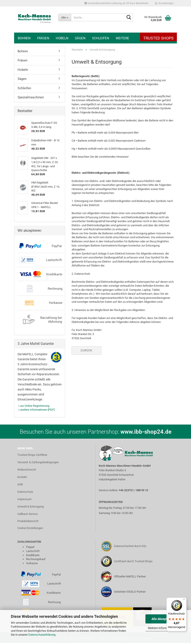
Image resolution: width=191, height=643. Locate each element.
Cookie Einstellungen (30, 528)
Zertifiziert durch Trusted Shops (133, 561)
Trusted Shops (158, 38)
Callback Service (27, 514)
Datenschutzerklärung (41, 634)
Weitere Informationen (163, 628)
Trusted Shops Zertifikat (32, 454)
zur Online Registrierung (34, 405)
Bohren (24, 38)
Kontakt (22, 477)
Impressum (24, 499)
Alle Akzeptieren (162, 619)
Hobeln (62, 38)
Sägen (80, 38)
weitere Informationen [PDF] (37, 409)
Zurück (86, 350)
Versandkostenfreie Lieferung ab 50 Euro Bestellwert (116, 3)
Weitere (122, 38)
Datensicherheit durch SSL (130, 546)
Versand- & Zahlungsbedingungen (38, 462)
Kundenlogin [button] (164, 3)
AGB (20, 484)
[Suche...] (64, 17)
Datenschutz (25, 491)
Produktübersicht (27, 521)
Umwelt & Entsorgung (30, 506)
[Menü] (184, 600)
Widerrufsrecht (26, 469)
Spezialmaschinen (31, 97)
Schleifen (100, 38)
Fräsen (43, 38)
